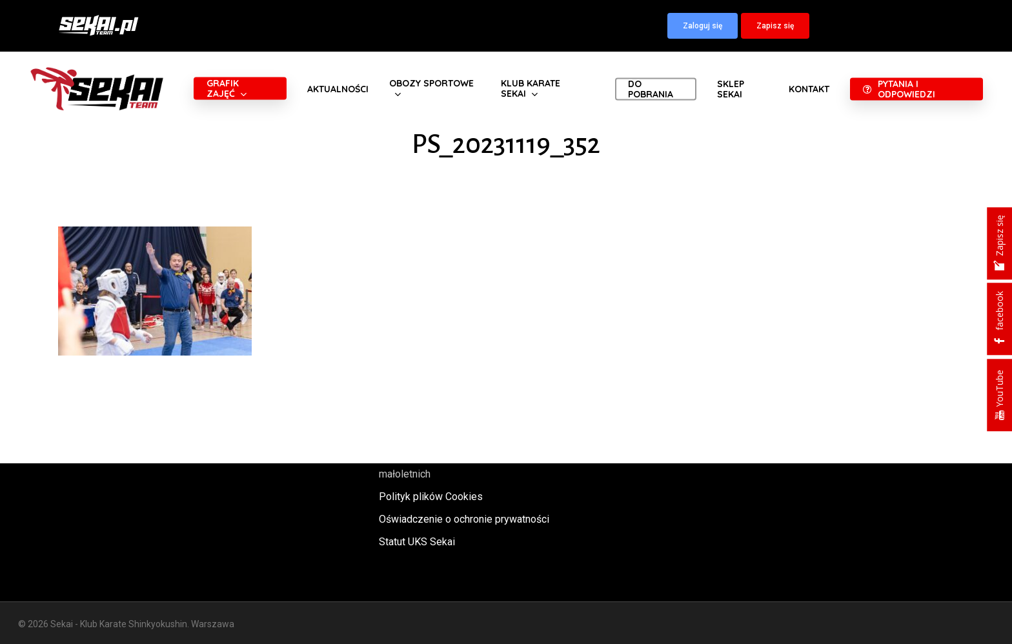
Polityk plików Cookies (431, 496)
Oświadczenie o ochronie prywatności (464, 519)
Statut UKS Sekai (417, 542)
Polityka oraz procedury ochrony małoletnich (451, 465)
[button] (702, 26)
